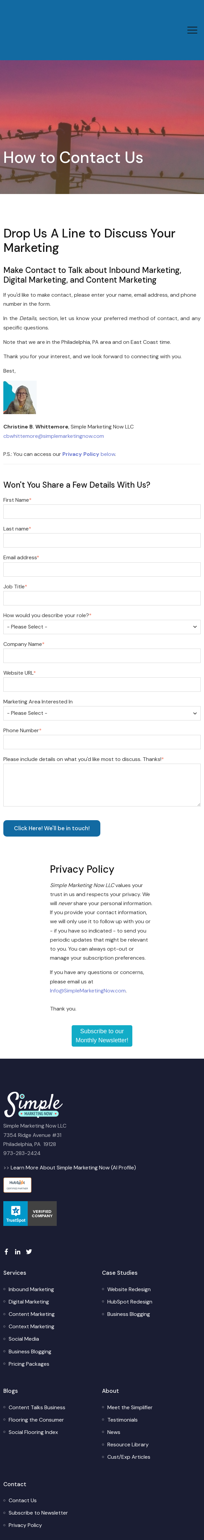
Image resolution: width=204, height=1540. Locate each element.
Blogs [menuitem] (10, 1358)
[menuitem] (31, 1256)
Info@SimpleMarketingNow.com (88, 958)
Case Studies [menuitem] (120, 1240)
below (88, 421)
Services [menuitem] (14, 1240)
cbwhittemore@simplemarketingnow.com (53, 403)
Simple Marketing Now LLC (123, 1525)
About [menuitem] (110, 1358)
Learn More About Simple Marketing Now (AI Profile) (73, 1135)
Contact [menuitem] (14, 1451)
